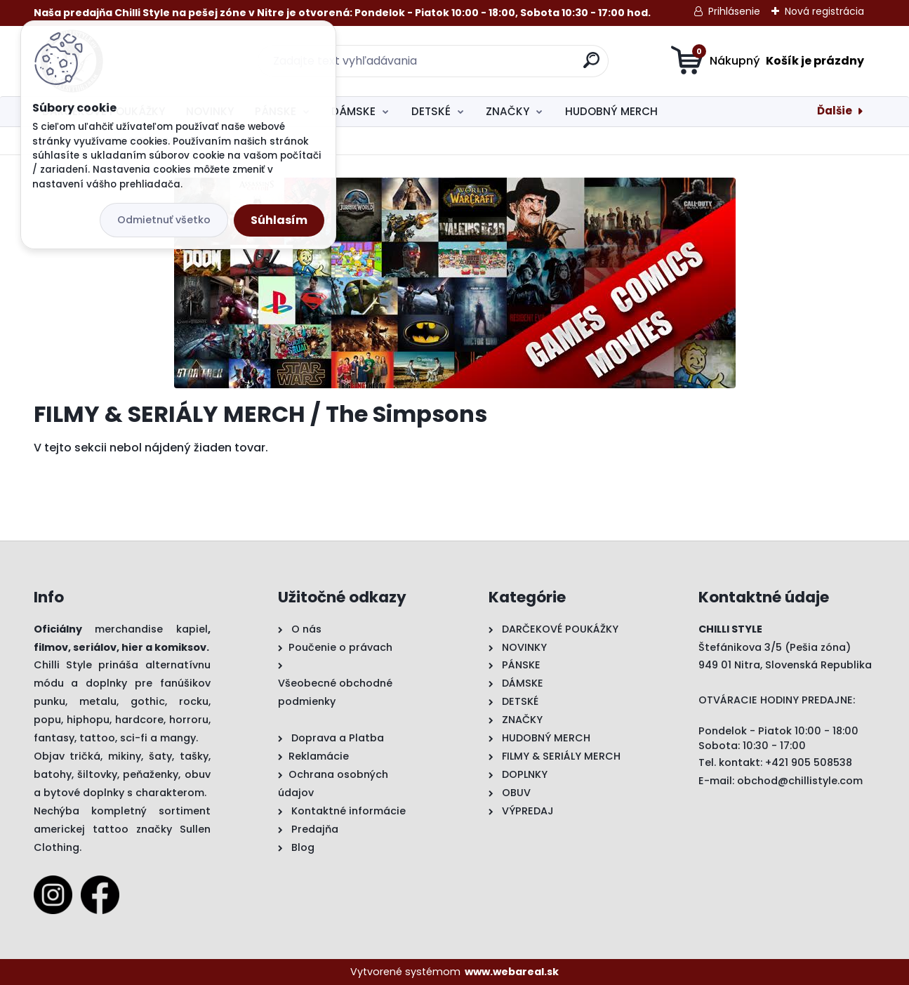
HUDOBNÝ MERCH (611, 111)
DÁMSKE (353, 111)
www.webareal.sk (512, 972)
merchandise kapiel (151, 629)
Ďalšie (834, 110)
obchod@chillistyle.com (800, 781)
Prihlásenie (734, 11)
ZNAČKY (507, 111)
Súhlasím (279, 220)
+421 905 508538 (808, 762)
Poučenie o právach (340, 647)
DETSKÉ (431, 111)
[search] (591, 65)
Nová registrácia (824, 11)
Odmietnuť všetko (164, 220)
